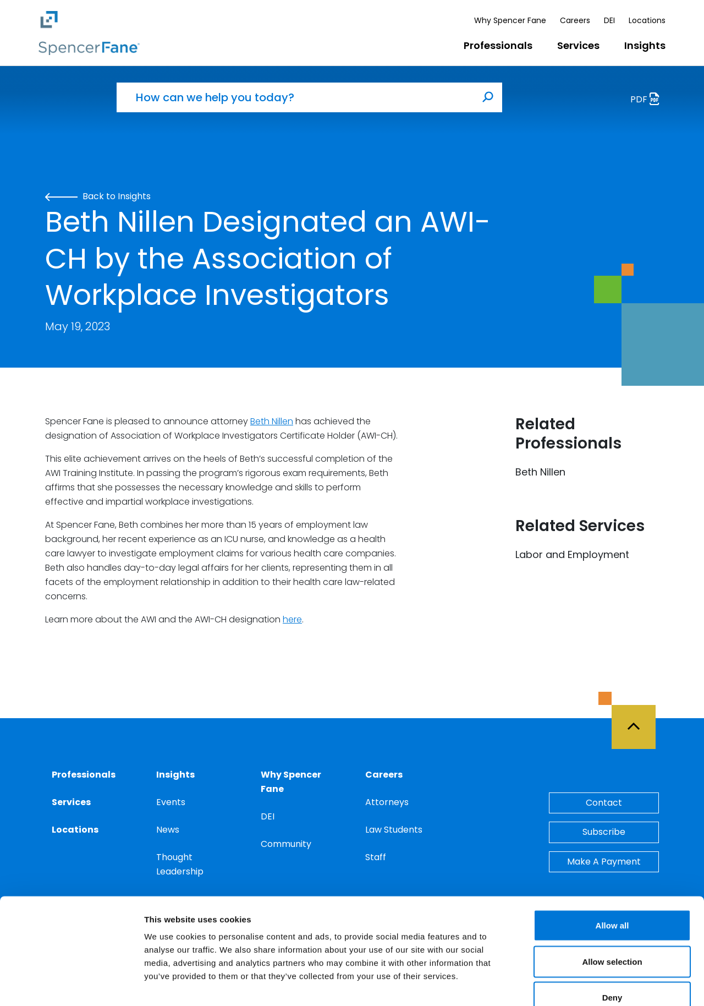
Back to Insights (98, 196)
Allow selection (612, 898)
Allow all (612, 861)
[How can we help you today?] (295, 97)
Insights (645, 45)
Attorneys (387, 802)
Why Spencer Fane (510, 20)
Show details (577, 984)
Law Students (393, 829)
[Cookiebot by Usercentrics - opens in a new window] (71, 984)
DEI (609, 20)
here (292, 619)
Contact (604, 802)
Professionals (498, 45)
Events (170, 802)
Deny (612, 933)
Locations (647, 20)
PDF (648, 100)
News (167, 829)
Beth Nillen (271, 421)
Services (578, 45)
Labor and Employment (572, 554)
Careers (575, 20)
